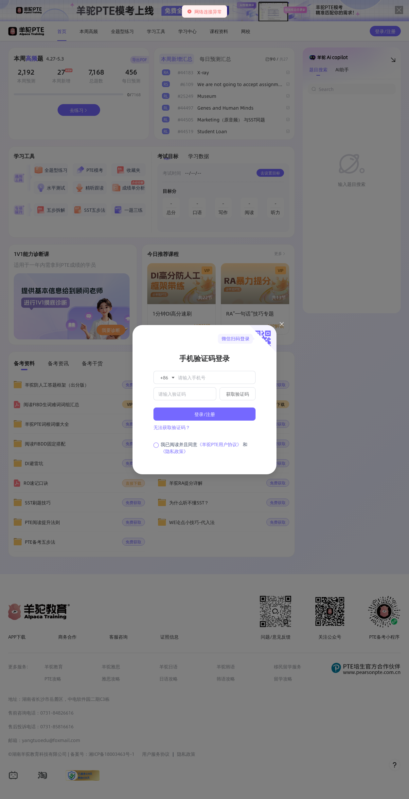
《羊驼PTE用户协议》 (219, 444)
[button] (166, 377)
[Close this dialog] (281, 325)
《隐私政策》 (174, 451)
